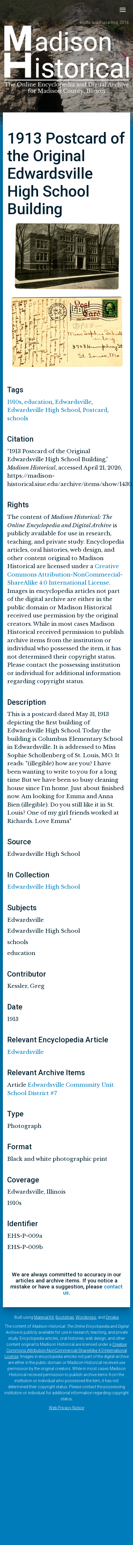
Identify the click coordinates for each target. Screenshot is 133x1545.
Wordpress (86, 1317)
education (38, 402)
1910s (14, 402)
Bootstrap (65, 1317)
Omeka (112, 1317)
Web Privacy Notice (66, 1407)
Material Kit (44, 1317)
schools (17, 418)
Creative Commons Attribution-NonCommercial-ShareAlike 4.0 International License (64, 574)
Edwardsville (73, 402)
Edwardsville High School (43, 410)
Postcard (95, 410)
